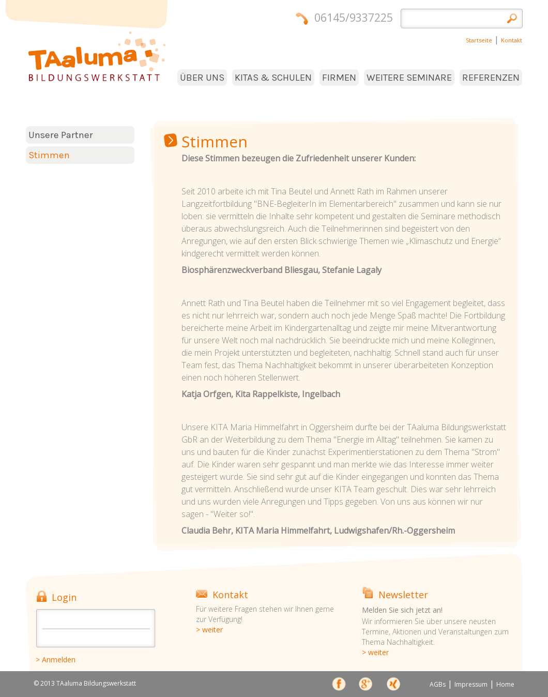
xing (393, 685)
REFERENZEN (491, 77)
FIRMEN (339, 77)
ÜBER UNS (202, 77)
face (339, 685)
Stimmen (49, 155)
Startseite (479, 40)
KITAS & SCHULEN (273, 77)
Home (505, 684)
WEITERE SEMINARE (409, 77)
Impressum (471, 684)
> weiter (209, 629)
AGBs (438, 684)
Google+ (366, 685)
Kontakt (511, 40)
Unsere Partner (60, 135)
